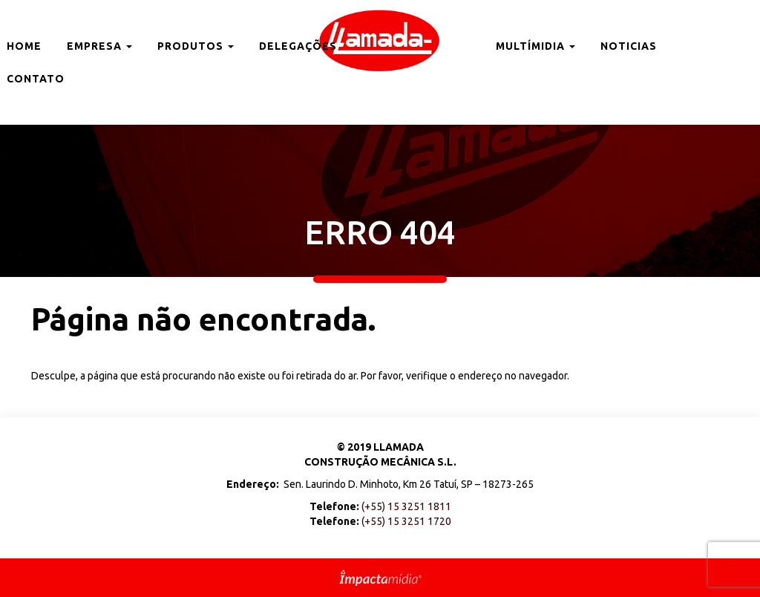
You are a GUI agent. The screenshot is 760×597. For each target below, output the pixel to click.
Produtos (195, 46)
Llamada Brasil (380, 40)
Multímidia (535, 46)
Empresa (99, 46)
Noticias (628, 46)
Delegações (298, 46)
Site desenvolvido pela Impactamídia (380, 578)
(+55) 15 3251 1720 (406, 521)
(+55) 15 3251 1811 (406, 506)
